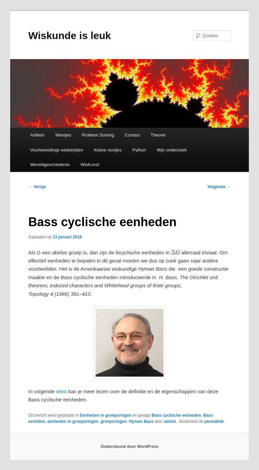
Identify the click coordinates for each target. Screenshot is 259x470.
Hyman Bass (141, 421)
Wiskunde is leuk (69, 35)
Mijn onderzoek (172, 149)
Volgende (218, 186)
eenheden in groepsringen (72, 421)
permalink (215, 421)
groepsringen (114, 421)
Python (139, 149)
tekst (61, 391)
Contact (132, 135)
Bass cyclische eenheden (176, 415)
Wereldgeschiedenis (50, 164)
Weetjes (63, 135)
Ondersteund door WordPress (129, 446)
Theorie (158, 135)
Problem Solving (98, 135)
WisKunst (90, 164)
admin (170, 421)
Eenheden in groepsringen (105, 415)
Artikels (37, 135)
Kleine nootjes (108, 149)
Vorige (37, 186)
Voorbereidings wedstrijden (56, 149)
